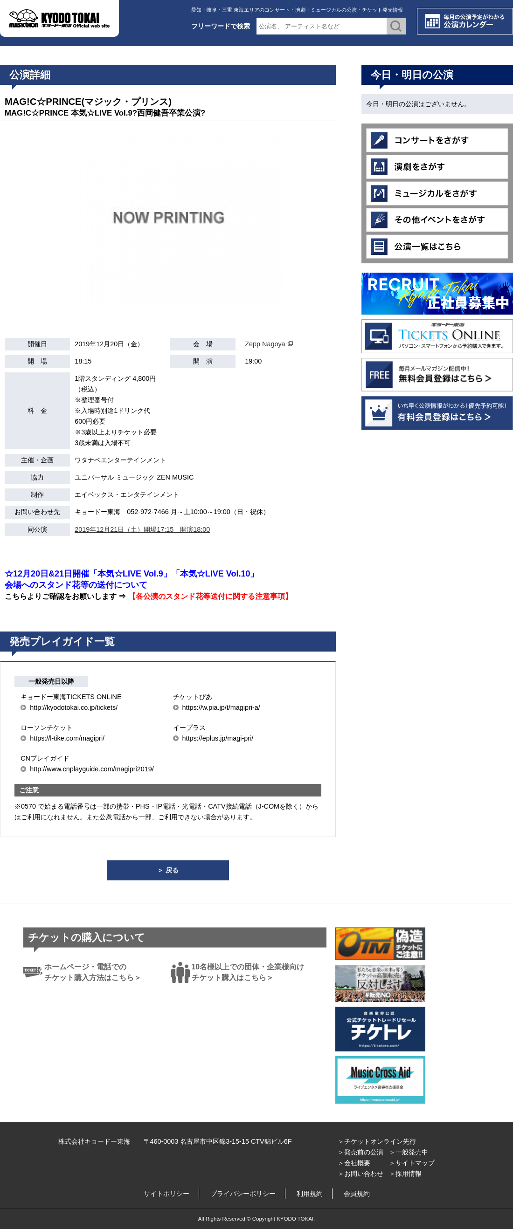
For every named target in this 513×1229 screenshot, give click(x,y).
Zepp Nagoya (265, 344)
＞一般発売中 (408, 1152)
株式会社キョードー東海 (94, 1141)
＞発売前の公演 (360, 1152)
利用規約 (310, 1193)
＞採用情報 (405, 1173)
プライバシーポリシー (243, 1193)
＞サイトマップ (412, 1163)
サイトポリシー (166, 1193)
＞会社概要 (354, 1163)
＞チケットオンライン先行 (377, 1141)
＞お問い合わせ (360, 1173)
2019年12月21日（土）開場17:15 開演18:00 (142, 529)
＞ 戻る (168, 870)
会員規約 (357, 1193)
